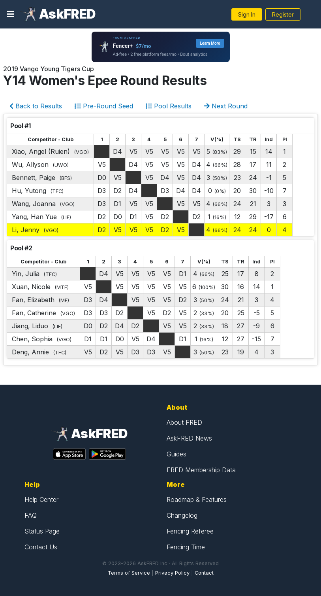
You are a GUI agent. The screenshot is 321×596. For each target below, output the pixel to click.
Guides (176, 454)
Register (283, 14)
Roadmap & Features (197, 499)
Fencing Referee (190, 531)
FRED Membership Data (201, 470)
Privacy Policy (172, 573)
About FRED (184, 422)
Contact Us (40, 547)
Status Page (42, 531)
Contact (204, 573)
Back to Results (35, 106)
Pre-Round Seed (104, 106)
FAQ (30, 515)
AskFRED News (189, 438)
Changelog (182, 515)
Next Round (226, 106)
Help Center (41, 499)
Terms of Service (129, 573)
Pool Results (168, 106)
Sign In (246, 14)
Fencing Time (186, 547)
